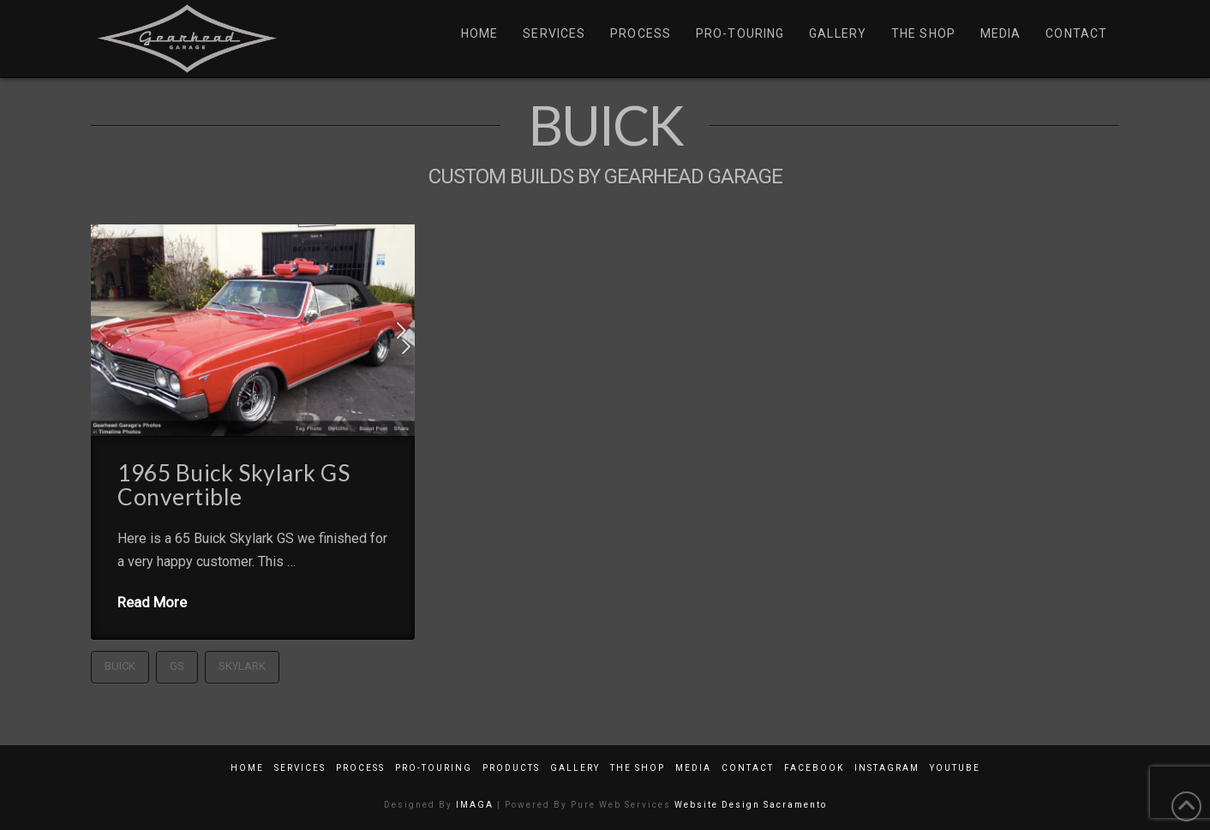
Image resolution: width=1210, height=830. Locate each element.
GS (177, 666)
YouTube (955, 768)
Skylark (242, 666)
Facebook (814, 768)
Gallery (575, 768)
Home (247, 768)
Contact (748, 768)
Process (360, 768)
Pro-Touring (433, 768)
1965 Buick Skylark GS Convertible (233, 485)
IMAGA (475, 804)
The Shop (637, 768)
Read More (152, 602)
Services (300, 768)
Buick (120, 666)
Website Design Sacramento (750, 804)
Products (511, 768)
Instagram (886, 768)
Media (693, 768)
